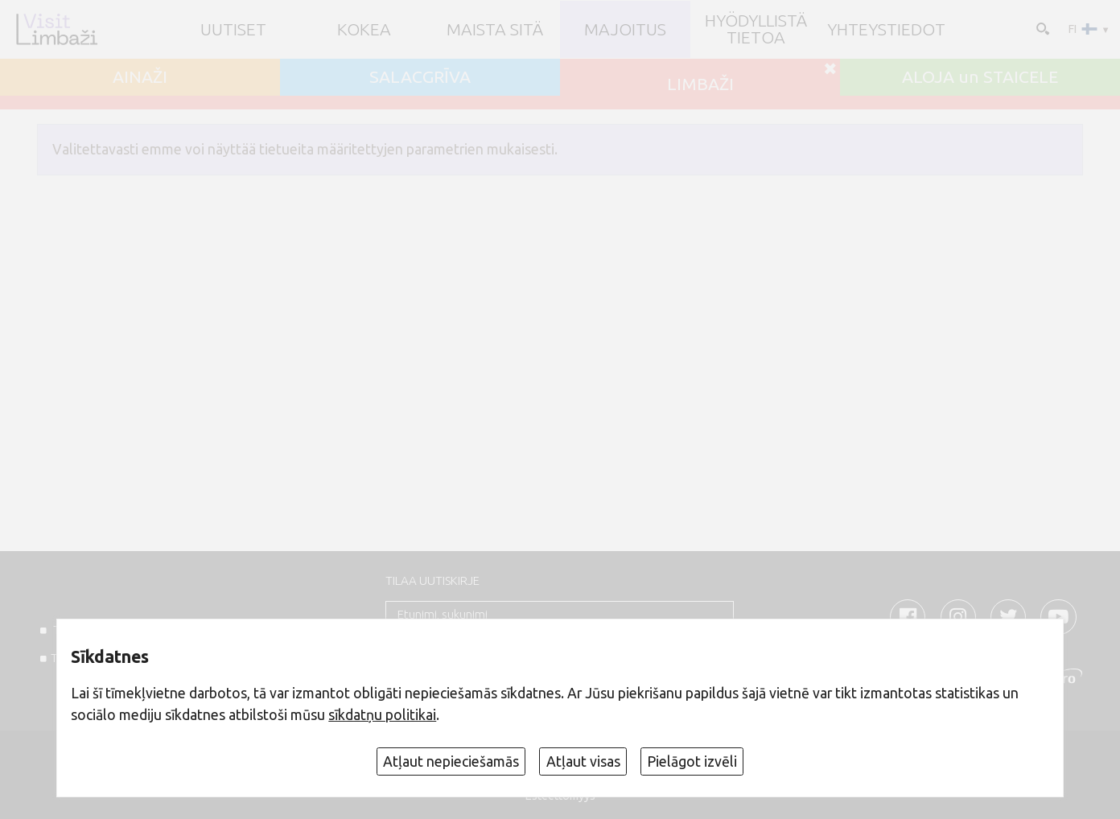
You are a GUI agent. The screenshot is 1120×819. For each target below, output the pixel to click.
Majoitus (625, 29)
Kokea (364, 29)
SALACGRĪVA (420, 76)
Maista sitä (495, 29)
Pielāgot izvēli (692, 761)
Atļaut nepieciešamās (451, 761)
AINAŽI (140, 76)
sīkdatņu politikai (382, 714)
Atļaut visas (583, 761)
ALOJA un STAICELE (980, 76)
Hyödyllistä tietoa (756, 29)
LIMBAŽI (700, 84)
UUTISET (233, 29)
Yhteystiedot (886, 29)
